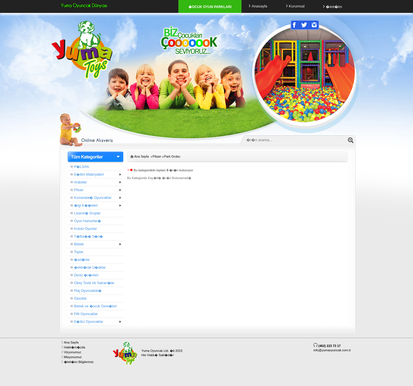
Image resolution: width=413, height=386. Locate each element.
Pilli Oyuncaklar (84, 314)
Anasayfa (257, 6)
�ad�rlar (80, 260)
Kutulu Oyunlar (84, 229)
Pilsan (77, 190)
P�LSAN (80, 167)
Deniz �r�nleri (84, 275)
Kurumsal (295, 6)
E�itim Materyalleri (87, 174)
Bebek (77, 244)
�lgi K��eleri (84, 205)
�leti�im (332, 7)
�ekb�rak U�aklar (88, 267)
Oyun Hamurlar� (86, 221)
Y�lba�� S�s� (87, 236)
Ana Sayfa (141, 156)
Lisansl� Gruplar (86, 213)
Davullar (79, 298)
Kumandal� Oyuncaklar (91, 198)
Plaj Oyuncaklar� (86, 291)
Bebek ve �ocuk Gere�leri (94, 306)
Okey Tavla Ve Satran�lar (92, 283)
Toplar (77, 252)
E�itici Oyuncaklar (87, 322)
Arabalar (79, 182)
